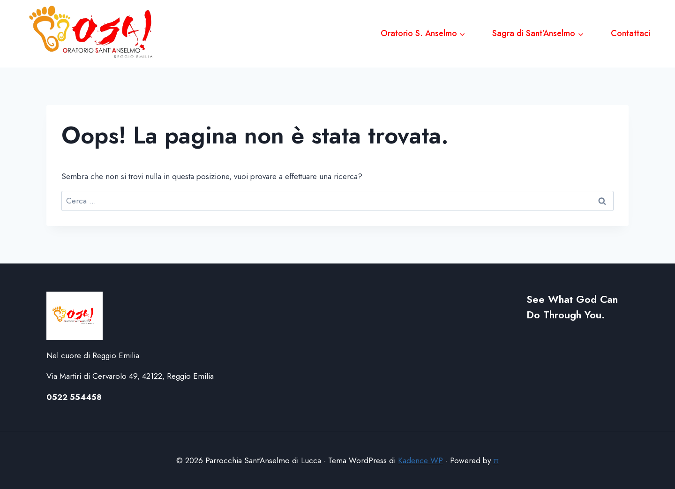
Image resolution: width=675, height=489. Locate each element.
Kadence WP (420, 460)
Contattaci (630, 33)
